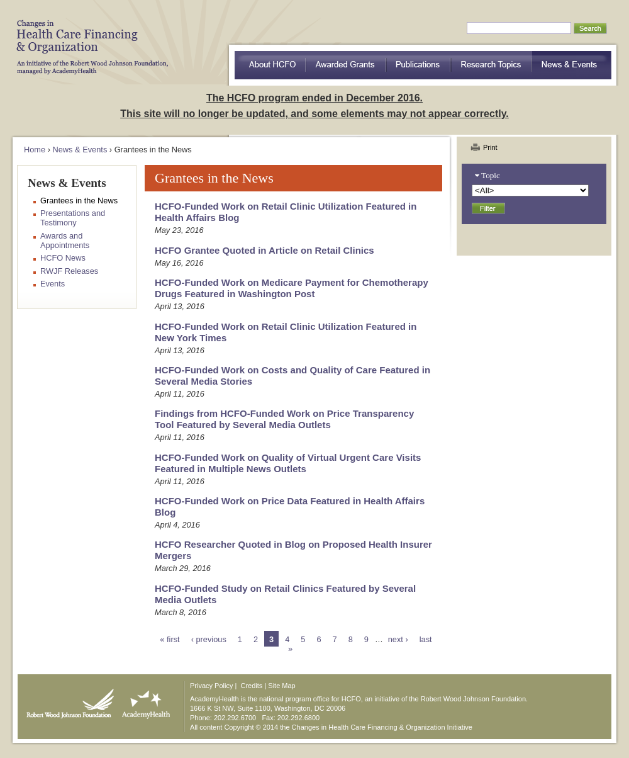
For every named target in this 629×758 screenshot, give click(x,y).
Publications (418, 65)
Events (52, 283)
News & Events (571, 65)
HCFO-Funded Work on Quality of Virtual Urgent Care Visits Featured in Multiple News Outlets (288, 463)
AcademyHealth (143, 700)
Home (34, 149)
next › (398, 639)
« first (169, 639)
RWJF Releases (69, 271)
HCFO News (63, 258)
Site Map (281, 685)
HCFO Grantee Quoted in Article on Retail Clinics (264, 250)
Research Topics (491, 65)
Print (490, 147)
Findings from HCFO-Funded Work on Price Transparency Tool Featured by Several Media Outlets (284, 419)
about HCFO (270, 65)
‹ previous (208, 639)
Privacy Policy (211, 685)
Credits (252, 685)
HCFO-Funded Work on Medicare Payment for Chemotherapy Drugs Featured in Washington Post (291, 288)
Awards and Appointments (64, 240)
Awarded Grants (346, 65)
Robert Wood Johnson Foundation (66, 700)
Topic (490, 175)
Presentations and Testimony (72, 217)
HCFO (88, 38)
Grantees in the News (79, 200)
